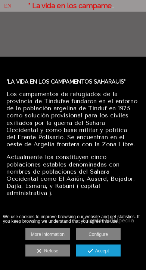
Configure (98, 234)
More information (48, 234)
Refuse (47, 251)
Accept (98, 251)
